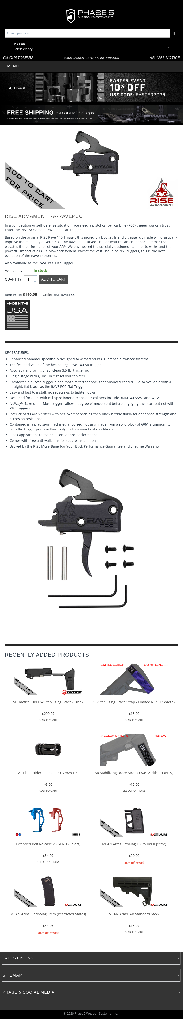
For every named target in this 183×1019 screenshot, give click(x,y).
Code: (46, 294)
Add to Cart (53, 279)
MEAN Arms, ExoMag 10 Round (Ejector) (134, 844)
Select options (134, 791)
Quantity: (13, 279)
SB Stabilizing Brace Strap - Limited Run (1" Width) (134, 702)
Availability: (14, 270)
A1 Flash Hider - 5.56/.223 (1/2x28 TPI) (48, 773)
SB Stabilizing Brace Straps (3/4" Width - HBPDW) (134, 773)
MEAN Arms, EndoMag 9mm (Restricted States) (48, 914)
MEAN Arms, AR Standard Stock (134, 914)
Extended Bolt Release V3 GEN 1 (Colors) (48, 844)
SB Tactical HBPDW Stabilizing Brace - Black (48, 702)
